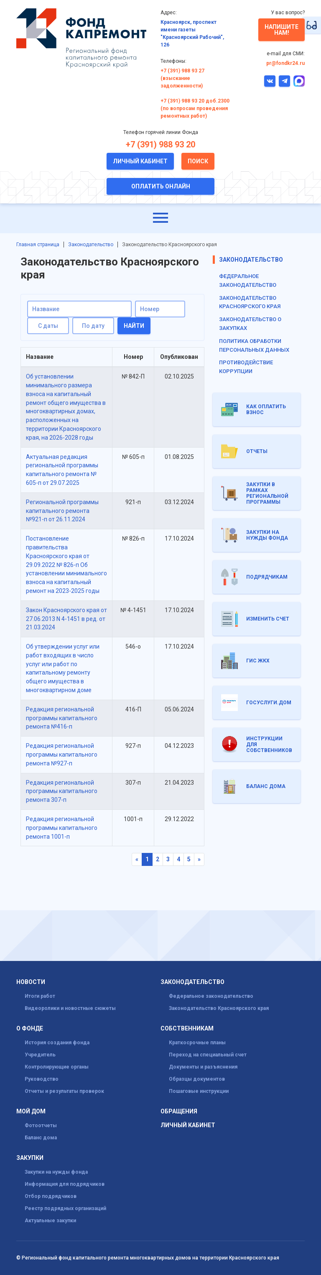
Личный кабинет (140, 161)
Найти (134, 325)
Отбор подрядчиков (50, 1196)
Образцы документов (197, 1079)
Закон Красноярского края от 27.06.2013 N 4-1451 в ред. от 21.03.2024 (66, 619)
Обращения (178, 1111)
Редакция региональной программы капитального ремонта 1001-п (61, 828)
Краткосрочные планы (197, 1043)
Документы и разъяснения (203, 1067)
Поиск (198, 161)
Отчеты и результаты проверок (64, 1091)
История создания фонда (57, 1043)
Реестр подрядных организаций (65, 1208)
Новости (30, 982)
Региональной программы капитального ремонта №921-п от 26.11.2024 (62, 511)
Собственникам (187, 1028)
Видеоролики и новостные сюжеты (70, 1008)
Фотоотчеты (41, 1125)
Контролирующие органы (57, 1067)
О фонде (29, 1028)
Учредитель (40, 1055)
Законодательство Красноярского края (219, 1008)
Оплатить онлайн (160, 186)
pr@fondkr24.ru (285, 63)
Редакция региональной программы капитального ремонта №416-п (61, 718)
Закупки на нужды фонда (56, 1172)
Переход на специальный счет (208, 1055)
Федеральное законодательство (211, 996)
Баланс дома (41, 1138)
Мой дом (31, 1111)
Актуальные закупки (50, 1220)
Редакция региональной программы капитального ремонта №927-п (61, 754)
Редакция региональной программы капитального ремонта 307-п (61, 791)
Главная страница (37, 244)
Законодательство (90, 244)
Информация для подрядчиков (64, 1184)
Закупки (29, 1158)
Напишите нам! (281, 29)
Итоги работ (40, 996)
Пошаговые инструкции (199, 1091)
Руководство (42, 1079)
